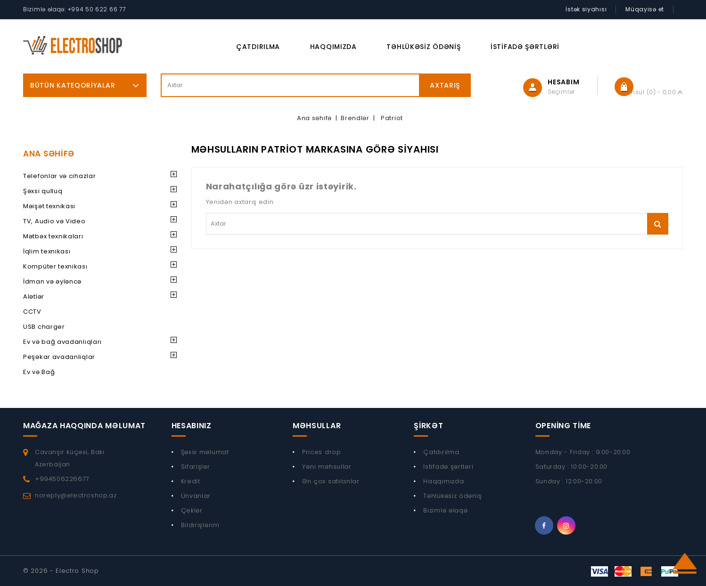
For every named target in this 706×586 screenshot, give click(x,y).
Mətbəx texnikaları (53, 236)
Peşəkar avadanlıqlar (59, 356)
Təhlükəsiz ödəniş (423, 46)
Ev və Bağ (39, 371)
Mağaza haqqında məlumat (84, 425)
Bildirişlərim (200, 525)
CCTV (32, 311)
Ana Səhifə (48, 153)
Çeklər (192, 510)
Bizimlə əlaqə (445, 510)
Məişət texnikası (49, 206)
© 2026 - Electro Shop (61, 570)
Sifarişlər (195, 466)
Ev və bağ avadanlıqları (62, 341)
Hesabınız (192, 425)
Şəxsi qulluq (42, 191)
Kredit (190, 481)
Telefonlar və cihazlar (59, 175)
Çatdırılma (258, 46)
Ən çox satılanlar (331, 481)
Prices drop (321, 452)
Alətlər (33, 296)
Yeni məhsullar (327, 466)
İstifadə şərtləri (525, 46)
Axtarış (445, 85)
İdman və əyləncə (52, 281)
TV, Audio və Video (54, 221)
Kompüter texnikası (55, 266)
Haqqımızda (333, 46)
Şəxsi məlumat (205, 452)
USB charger (44, 326)
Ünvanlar (196, 495)
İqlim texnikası (47, 251)
